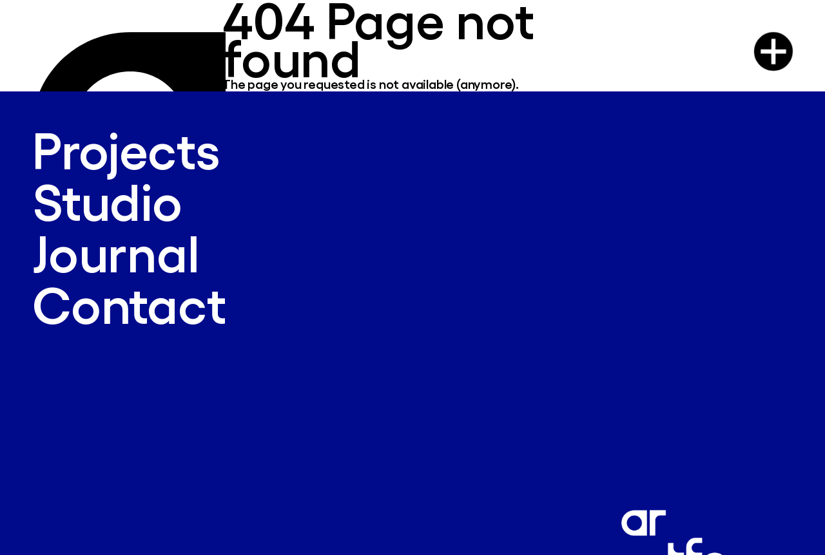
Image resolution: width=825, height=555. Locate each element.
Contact (129, 303)
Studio (107, 200)
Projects (125, 149)
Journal (115, 252)
